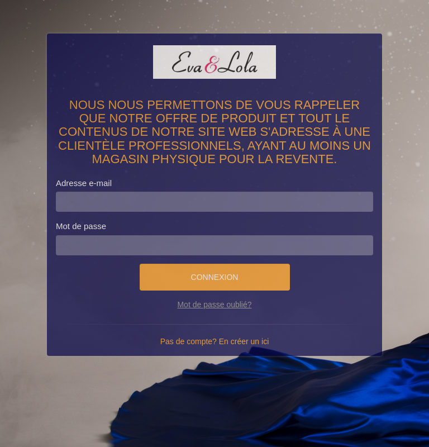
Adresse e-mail (84, 183)
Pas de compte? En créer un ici (214, 341)
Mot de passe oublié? (214, 304)
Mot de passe (81, 226)
